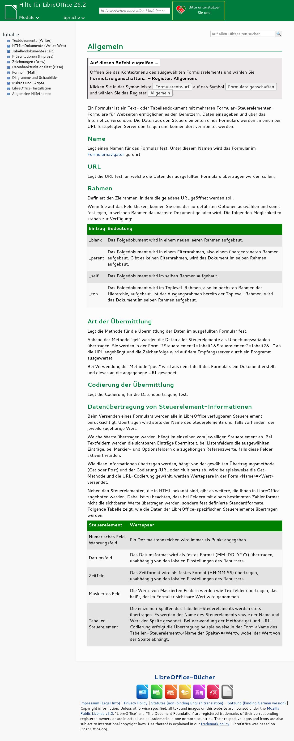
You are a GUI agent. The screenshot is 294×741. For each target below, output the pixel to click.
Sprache (71, 17)
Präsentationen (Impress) (32, 56)
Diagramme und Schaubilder (35, 77)
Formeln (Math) (25, 72)
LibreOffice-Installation (31, 88)
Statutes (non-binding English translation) (187, 703)
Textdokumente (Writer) (32, 40)
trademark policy (215, 723)
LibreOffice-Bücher (184, 677)
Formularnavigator (105, 154)
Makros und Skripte (28, 82)
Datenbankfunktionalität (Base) (37, 66)
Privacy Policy (135, 703)
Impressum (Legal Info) (100, 703)
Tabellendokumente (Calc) (33, 51)
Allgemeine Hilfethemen (31, 93)
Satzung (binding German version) (257, 703)
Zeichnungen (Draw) (29, 61)
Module (26, 17)
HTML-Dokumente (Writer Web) (39, 45)
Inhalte (10, 34)
